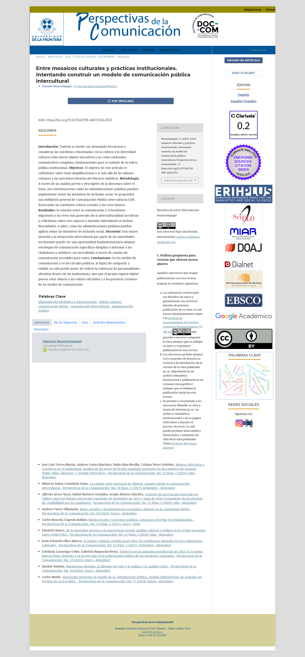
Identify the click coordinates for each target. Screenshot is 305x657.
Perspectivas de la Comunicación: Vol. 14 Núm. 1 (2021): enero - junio (91, 524)
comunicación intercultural (90, 306)
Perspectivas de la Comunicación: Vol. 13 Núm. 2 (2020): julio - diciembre (145, 503)
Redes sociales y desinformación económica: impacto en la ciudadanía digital (135, 509)
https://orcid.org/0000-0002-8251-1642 (68, 349)
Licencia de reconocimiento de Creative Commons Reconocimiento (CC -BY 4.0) (183, 324)
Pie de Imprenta (65, 322)
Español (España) (243, 101)
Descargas (41, 329)
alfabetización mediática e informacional (67, 302)
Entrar (270, 9)
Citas (84, 322)
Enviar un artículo (243, 60)
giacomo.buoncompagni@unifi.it (97, 86)
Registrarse (252, 9)
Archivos (129, 50)
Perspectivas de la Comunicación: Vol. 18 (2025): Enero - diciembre (89, 513)
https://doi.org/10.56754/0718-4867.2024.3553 (79, 120)
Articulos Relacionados (109, 322)
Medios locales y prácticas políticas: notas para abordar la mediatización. (141, 520)
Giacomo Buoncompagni (62, 341)
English (243, 95)
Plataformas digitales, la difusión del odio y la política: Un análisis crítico (117, 566)
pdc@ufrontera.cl (152, 632)
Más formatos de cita (178, 180)
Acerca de (169, 50)
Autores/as (41, 322)
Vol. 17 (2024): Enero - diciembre (90, 56)
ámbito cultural (110, 302)
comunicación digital (53, 306)
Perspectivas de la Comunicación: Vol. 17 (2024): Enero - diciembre (126, 581)
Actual (109, 50)
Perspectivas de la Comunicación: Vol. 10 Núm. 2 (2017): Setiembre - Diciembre (119, 488)
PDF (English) (122, 101)
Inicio (40, 56)
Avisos (148, 50)
